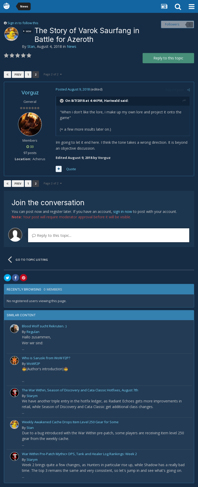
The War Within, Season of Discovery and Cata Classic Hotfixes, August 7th (80, 390)
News (71, 46)
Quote (71, 169)
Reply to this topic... (51, 235)
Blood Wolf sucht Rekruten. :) (44, 326)
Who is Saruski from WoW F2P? (46, 358)
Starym (32, 395)
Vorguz (30, 92)
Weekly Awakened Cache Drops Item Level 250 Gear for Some (70, 422)
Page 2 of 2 (53, 74)
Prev (17, 74)
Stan (31, 46)
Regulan (33, 331)
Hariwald (112, 100)
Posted (73, 89)
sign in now (122, 211)
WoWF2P (33, 363)
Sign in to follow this (22, 23)
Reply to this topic (168, 58)
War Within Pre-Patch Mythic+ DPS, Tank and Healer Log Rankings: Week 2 (79, 454)
